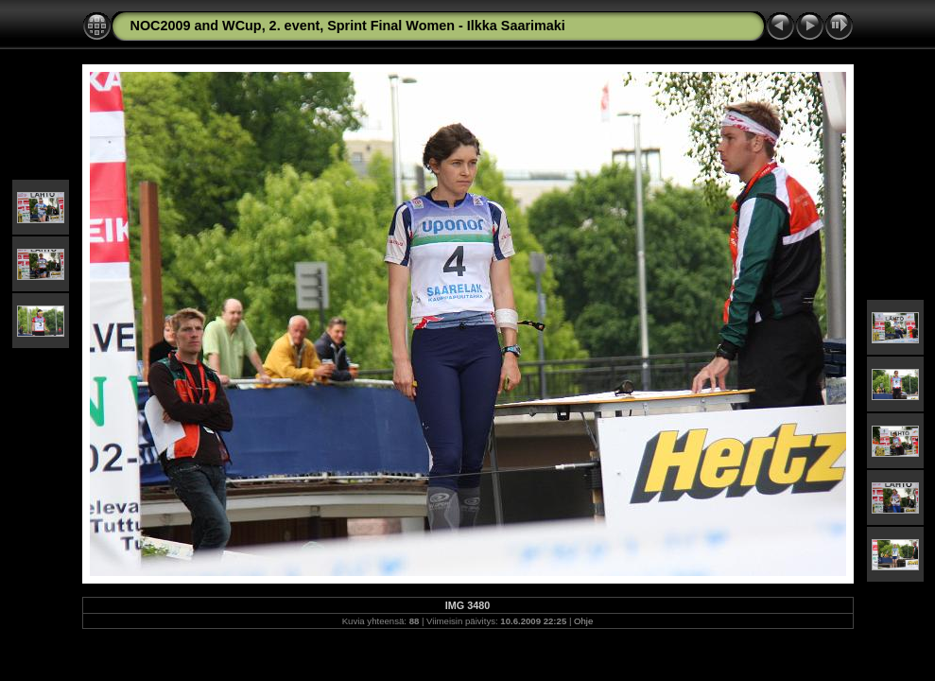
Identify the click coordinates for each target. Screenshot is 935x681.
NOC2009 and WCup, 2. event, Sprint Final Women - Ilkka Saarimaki (347, 25)
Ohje (583, 621)
